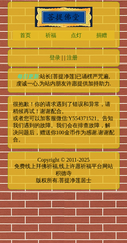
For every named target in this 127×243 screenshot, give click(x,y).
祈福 (50, 35)
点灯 (76, 35)
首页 (25, 35)
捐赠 (101, 35)
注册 (72, 57)
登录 (54, 57)
